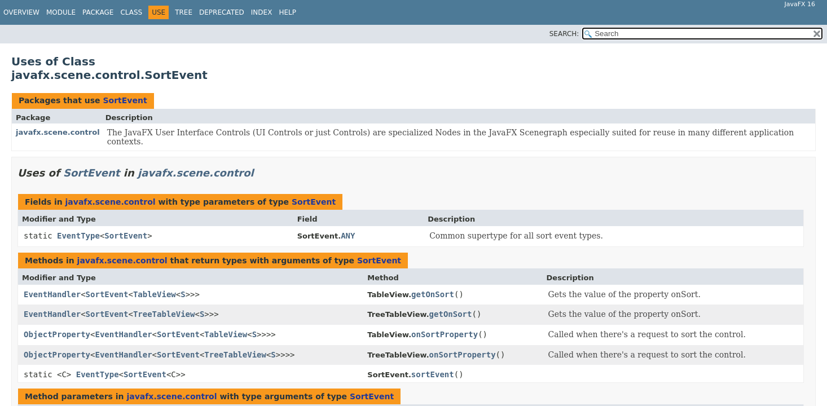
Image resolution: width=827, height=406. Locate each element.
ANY (348, 235)
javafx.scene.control (58, 132)
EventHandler (52, 294)
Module (61, 12)
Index (261, 12)
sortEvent (432, 374)
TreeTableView (164, 314)
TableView (154, 294)
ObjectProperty (57, 334)
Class (131, 12)
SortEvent (125, 100)
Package (97, 12)
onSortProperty (444, 334)
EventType (78, 235)
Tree (183, 12)
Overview (21, 12)
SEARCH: (564, 34)
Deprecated (221, 12)
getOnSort (432, 294)
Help (287, 12)
